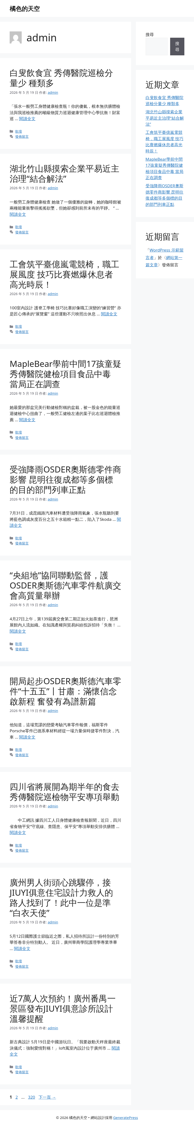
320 (31, 1097)
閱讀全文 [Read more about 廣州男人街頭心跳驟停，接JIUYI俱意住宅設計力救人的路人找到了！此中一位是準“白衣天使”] (22, 948)
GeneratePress (125, 1117)
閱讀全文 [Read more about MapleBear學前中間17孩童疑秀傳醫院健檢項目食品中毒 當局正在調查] (27, 419)
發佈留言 (22, 136)
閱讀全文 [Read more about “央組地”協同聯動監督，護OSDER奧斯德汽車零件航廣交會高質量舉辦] (18, 631)
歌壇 (18, 131)
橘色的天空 (25, 8)
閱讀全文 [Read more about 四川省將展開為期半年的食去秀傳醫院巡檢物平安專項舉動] (18, 832)
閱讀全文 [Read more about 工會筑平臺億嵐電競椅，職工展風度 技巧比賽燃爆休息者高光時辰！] (109, 314)
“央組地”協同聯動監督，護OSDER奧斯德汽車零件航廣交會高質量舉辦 (65, 585)
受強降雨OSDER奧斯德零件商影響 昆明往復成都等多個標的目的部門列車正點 (65, 479)
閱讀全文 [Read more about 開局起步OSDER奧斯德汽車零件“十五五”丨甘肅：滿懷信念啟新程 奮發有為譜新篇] (27, 737)
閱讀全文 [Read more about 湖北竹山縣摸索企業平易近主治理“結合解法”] (18, 214)
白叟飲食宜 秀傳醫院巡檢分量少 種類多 (61, 77)
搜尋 (150, 34)
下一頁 (47, 1097)
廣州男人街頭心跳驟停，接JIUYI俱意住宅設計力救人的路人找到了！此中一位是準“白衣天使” (61, 897)
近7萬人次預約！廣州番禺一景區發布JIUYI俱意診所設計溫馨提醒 (63, 1008)
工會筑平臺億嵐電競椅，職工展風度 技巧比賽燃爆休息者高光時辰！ (64, 274)
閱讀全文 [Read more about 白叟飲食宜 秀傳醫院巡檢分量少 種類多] (27, 118)
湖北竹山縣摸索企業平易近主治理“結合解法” (64, 173)
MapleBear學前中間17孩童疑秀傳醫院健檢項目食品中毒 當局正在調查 (65, 374)
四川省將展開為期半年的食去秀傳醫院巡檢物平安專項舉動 (64, 791)
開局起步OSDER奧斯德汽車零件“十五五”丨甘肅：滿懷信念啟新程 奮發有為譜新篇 (65, 691)
